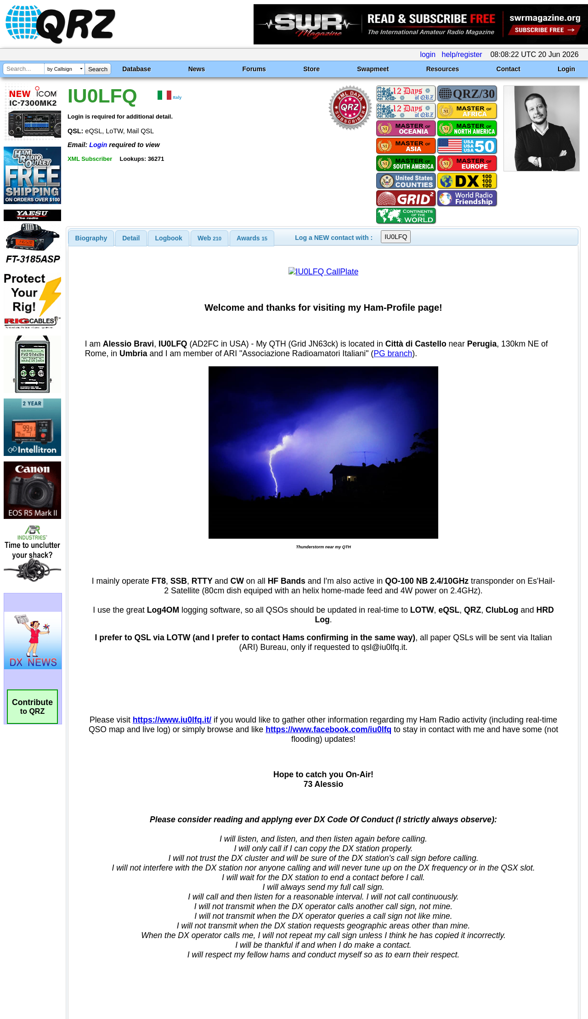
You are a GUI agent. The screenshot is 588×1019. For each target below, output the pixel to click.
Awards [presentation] (252, 238)
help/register (462, 54)
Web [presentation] (209, 238)
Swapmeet (373, 69)
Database (136, 69)
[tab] (91, 238)
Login (566, 69)
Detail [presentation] (131, 238)
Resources (442, 69)
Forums (254, 69)
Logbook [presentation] (168, 238)
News (196, 69)
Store (311, 69)
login (427, 54)
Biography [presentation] (91, 238)
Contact (508, 69)
